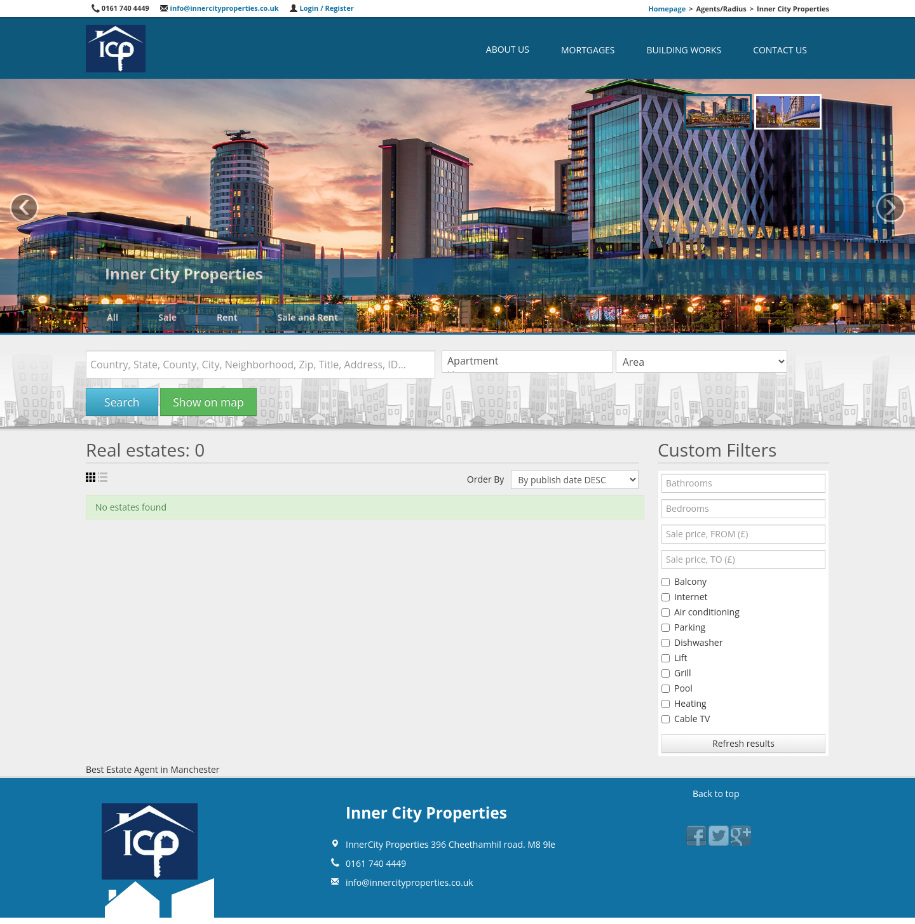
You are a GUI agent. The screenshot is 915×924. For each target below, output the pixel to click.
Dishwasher (691, 642)
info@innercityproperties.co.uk (219, 8)
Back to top (716, 793)
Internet (684, 597)
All (112, 317)
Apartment (527, 361)
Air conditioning (700, 612)
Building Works (684, 50)
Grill (676, 673)
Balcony (684, 581)
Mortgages (588, 50)
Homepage (667, 8)
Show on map (208, 402)
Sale (167, 317)
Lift (674, 658)
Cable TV (685, 719)
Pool (677, 688)
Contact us (780, 50)
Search (122, 402)
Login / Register (321, 8)
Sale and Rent (308, 317)
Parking (683, 627)
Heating (684, 703)
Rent (227, 317)
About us (507, 49)
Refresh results (743, 743)
